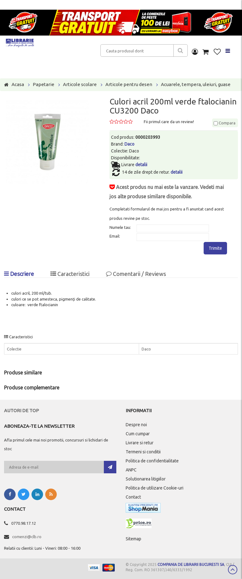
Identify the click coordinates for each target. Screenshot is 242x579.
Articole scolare (80, 84)
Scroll (232, 569)
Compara (224, 123)
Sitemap (133, 538)
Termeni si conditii (143, 451)
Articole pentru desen (128, 84)
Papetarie (43, 84)
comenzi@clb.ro (26, 536)
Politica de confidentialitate (152, 460)
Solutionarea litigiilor (146, 478)
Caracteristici (70, 273)
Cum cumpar (138, 433)
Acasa (18, 84)
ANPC (131, 469)
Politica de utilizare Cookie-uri (154, 487)
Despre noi (136, 424)
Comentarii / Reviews (136, 273)
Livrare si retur (139, 442)
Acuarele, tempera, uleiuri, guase (195, 84)
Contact (133, 497)
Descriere (19, 273)
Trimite (215, 248)
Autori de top (21, 410)
